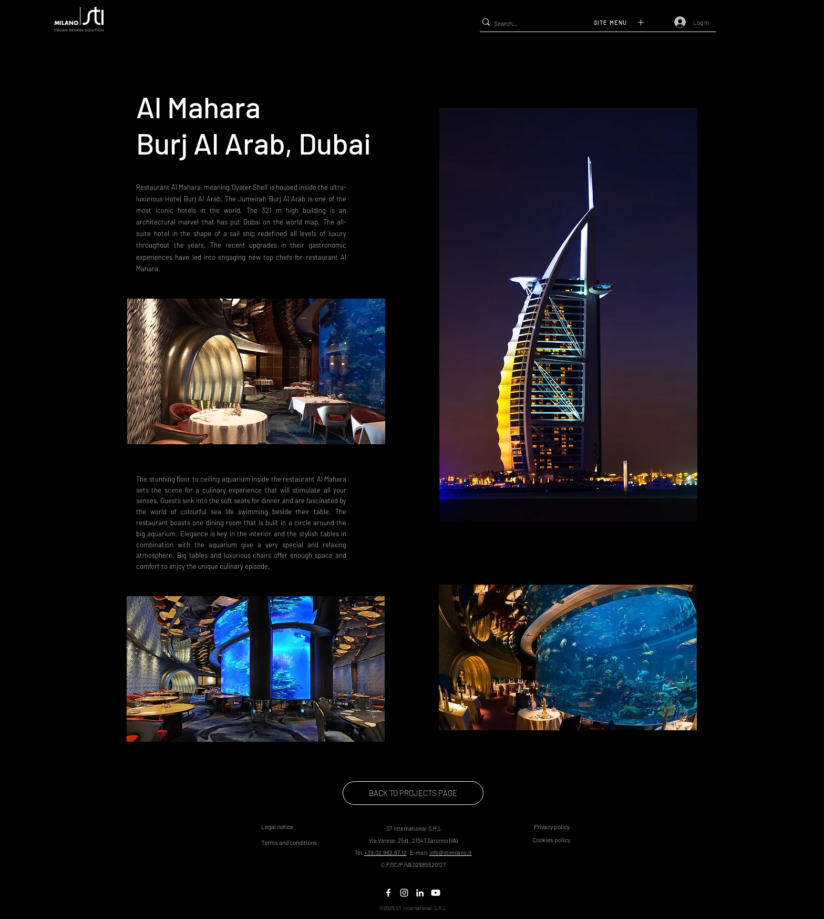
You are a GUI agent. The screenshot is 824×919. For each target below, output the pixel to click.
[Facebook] (388, 892)
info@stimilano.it (450, 852)
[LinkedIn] (420, 892)
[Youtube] (435, 892)
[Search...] (535, 23)
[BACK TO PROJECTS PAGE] (413, 793)
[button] (626, 22)
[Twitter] (404, 892)
